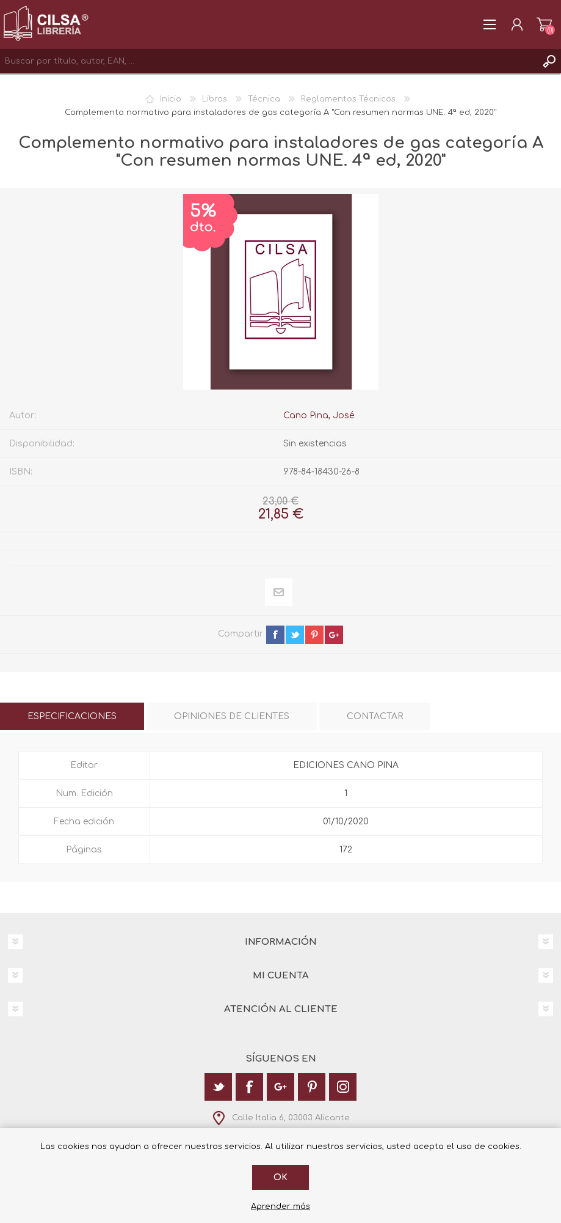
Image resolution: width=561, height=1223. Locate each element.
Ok (280, 1177)
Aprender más (280, 1206)
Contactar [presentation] (375, 716)
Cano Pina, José (318, 415)
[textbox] (268, 61)
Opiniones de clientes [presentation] (231, 716)
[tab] (72, 716)
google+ (334, 635)
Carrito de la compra (544, 24)
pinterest (314, 635)
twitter (295, 635)
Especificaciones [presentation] (72, 716)
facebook (275, 635)
